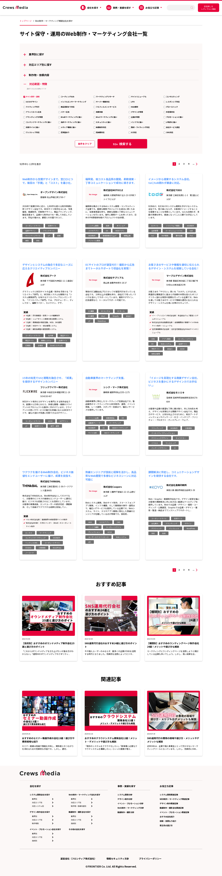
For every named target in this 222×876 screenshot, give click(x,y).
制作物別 (35, 823)
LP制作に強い (171, 122)
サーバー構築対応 (103, 101)
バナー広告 (65, 112)
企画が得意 (135, 117)
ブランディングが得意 (34, 117)
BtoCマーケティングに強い (106, 117)
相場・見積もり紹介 (168, 821)
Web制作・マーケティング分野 (131, 807)
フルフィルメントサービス (106, 107)
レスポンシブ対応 (173, 101)
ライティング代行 (32, 107)
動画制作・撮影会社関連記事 (172, 807)
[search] (180, 7)
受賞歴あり (65, 132)
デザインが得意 (137, 112)
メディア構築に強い (68, 127)
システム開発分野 (125, 794)
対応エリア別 (37, 802)
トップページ (26, 20)
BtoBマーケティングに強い (71, 117)
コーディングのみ (67, 96)
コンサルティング (173, 96)
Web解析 (134, 107)
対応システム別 (38, 806)
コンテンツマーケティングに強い (38, 122)
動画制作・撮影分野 (126, 812)
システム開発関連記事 (169, 794)
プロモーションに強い (174, 117)
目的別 (34, 840)
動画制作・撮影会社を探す (80, 812)
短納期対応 (100, 132)
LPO (133, 101)
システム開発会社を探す (40, 794)
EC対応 (134, 132)
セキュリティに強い (103, 122)
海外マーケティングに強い (71, 122)
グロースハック (172, 107)
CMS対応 (169, 132)
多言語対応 (170, 112)
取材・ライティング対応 (140, 127)
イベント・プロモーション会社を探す (45, 829)
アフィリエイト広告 (33, 112)
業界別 (34, 799)
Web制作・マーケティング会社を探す (84, 794)
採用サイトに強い (33, 127)
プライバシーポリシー (150, 858)
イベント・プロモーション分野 (130, 803)
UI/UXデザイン (32, 101)
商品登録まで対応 (67, 107)
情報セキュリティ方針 (117, 858)
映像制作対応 (101, 127)
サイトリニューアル (138, 96)
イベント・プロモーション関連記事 (174, 812)
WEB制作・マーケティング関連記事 (174, 799)
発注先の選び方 (166, 825)
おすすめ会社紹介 (167, 816)
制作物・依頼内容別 (78, 806)
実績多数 (99, 112)
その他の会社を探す (77, 829)
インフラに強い (137, 122)
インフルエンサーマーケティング (73, 101)
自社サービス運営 (173, 127)
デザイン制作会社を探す (40, 812)
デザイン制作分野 (125, 799)
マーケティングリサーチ (105, 96)
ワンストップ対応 (33, 132)
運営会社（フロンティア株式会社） (78, 858)
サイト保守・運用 (33, 96)
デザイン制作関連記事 (169, 803)
